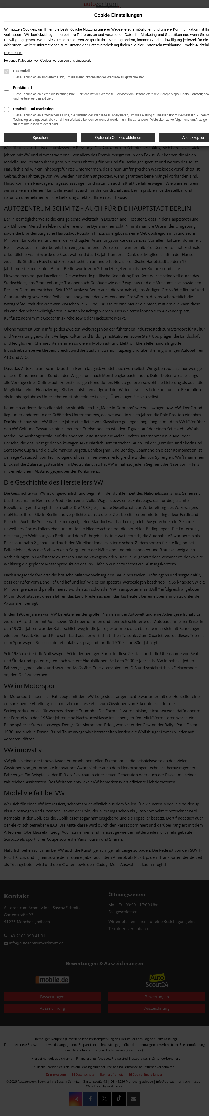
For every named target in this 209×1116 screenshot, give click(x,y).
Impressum (13, 53)
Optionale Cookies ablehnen (118, 137)
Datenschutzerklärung (163, 45)
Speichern (41, 137)
